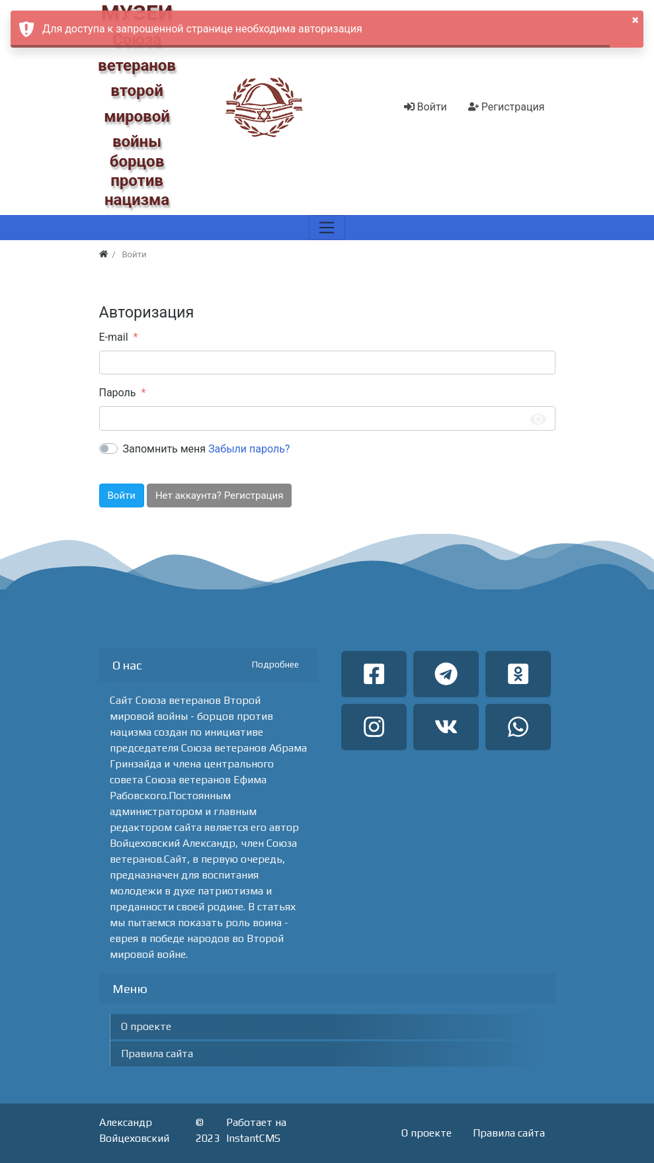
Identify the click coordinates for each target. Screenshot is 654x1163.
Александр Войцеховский (134, 1130)
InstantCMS (253, 1138)
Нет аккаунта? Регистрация (219, 495)
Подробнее (275, 664)
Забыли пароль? (249, 449)
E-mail (113, 337)
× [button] (635, 20)
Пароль (117, 392)
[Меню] (327, 227)
